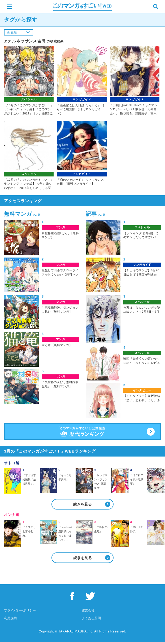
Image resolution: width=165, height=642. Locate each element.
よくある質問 (91, 618)
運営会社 (88, 610)
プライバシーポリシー (20, 610)
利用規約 (10, 618)
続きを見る (82, 504)
